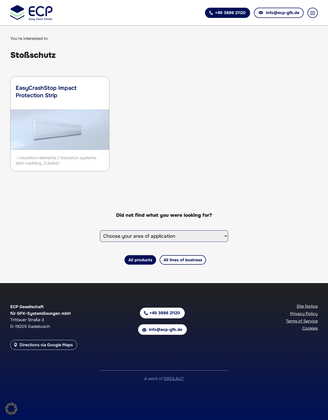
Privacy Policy (304, 313)
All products (140, 260)
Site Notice (307, 306)
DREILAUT (174, 378)
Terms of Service (302, 321)
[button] (11, 408)
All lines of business (182, 260)
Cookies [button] (310, 328)
